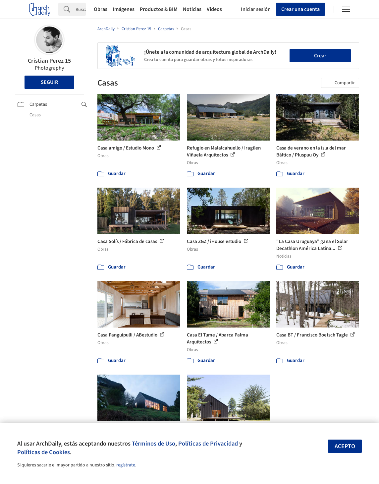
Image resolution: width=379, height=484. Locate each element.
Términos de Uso (153, 443)
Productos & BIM (159, 9)
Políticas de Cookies (43, 452)
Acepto (345, 446)
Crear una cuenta (300, 9)
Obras (100, 9)
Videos (214, 9)
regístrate (125, 465)
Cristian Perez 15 (49, 61)
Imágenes (124, 9)
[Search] (81, 9)
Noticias (192, 9)
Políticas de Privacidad (208, 443)
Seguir (49, 82)
